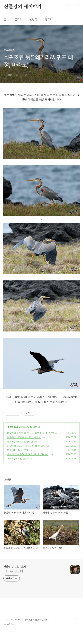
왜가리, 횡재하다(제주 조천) (22, 441)
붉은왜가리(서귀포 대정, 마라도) (24, 437)
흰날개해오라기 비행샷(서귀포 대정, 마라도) (30, 433)
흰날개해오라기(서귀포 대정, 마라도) (26, 445)
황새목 (17, 427)
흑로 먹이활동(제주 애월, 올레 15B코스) (28, 454)
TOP (76, 621)
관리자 (48, 19)
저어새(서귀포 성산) (17, 458)
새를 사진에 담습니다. (13, 571)
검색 (68, 6)
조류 (9, 427)
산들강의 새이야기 (23, 6)
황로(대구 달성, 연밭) (18, 450)
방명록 (33, 19)
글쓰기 (18, 19)
